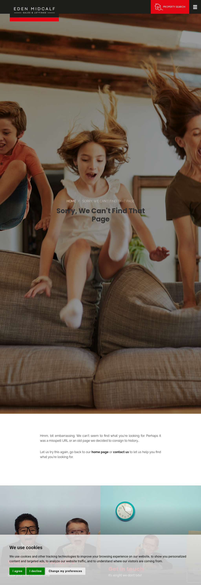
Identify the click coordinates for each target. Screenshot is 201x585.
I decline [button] (35, 571)
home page (100, 452)
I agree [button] (17, 571)
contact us (121, 452)
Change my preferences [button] (65, 571)
